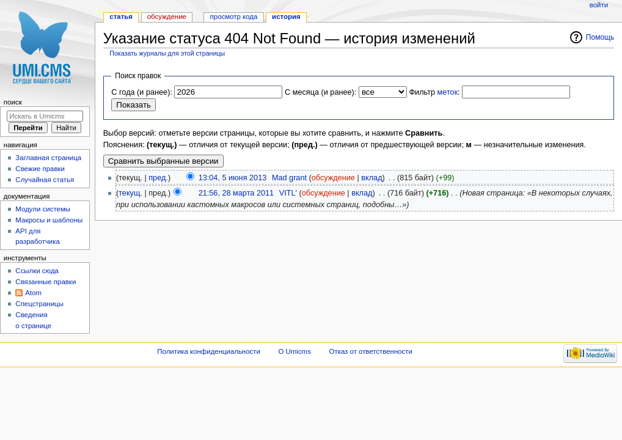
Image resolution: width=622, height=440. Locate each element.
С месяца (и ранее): (320, 92)
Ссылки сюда (37, 270)
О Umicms (295, 351)
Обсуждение (166, 16)
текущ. (130, 193)
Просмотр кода (234, 16)
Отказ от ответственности (370, 351)
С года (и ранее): (141, 92)
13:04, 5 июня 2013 (233, 178)
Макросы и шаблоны (48, 220)
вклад (371, 178)
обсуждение (333, 178)
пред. (158, 178)
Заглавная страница (48, 157)
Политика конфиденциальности (208, 351)
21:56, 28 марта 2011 (236, 193)
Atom (33, 292)
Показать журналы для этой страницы (167, 53)
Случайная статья (44, 179)
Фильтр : (434, 92)
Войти (599, 5)
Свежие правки (40, 168)
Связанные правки (45, 281)
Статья (121, 16)
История (286, 16)
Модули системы (42, 209)
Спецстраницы (39, 303)
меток (447, 92)
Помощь (600, 37)
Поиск (13, 102)
